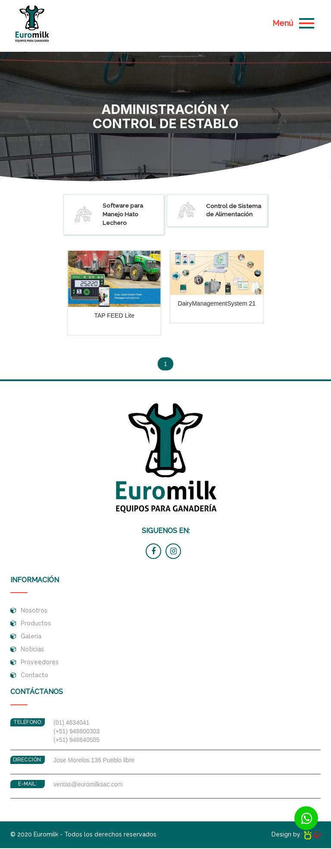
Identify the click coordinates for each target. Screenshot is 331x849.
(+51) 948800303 (76, 732)
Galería (31, 637)
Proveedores (40, 663)
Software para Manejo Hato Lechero (110, 215)
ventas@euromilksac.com (88, 785)
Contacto (34, 676)
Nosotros (34, 611)
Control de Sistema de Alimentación (220, 211)
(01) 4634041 (71, 723)
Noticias (32, 650)
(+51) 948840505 (76, 741)
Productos (36, 624)
